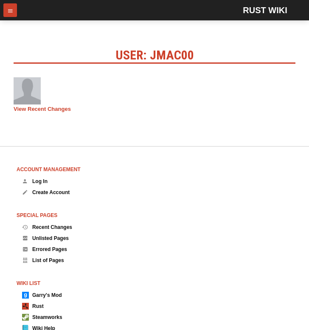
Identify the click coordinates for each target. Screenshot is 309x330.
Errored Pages (44, 249)
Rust (33, 306)
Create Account (46, 192)
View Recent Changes (42, 109)
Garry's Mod (42, 295)
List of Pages (43, 260)
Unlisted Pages (45, 238)
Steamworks (42, 317)
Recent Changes (47, 227)
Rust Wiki (265, 10)
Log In (35, 181)
